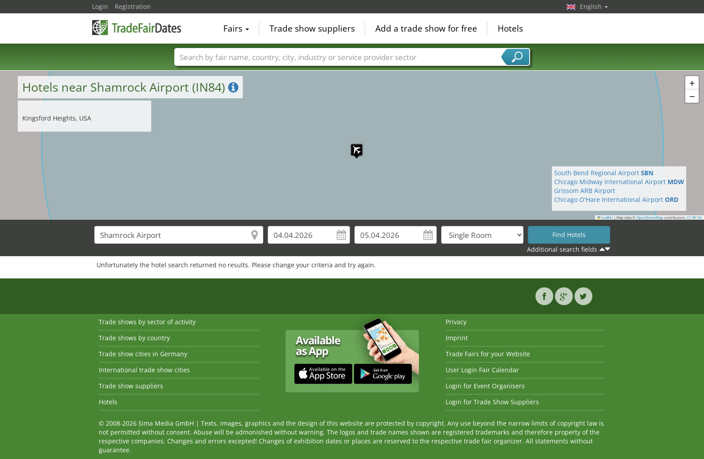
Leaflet (605, 217)
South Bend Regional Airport (604, 173)
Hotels (510, 28)
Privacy (456, 322)
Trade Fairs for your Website (488, 354)
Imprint (457, 338)
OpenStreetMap (649, 217)
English (594, 6)
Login (100, 6)
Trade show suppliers (312, 28)
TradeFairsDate (136, 27)
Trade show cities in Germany (143, 354)
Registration (133, 6)
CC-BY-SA (694, 217)
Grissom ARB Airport (584, 190)
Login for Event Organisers (485, 386)
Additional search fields (562, 249)
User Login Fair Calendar (482, 370)
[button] (352, 145)
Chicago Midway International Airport (619, 181)
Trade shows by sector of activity (147, 322)
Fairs (236, 28)
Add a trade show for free (426, 28)
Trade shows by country (134, 338)
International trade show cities (144, 370)
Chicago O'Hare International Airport (616, 199)
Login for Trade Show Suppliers (492, 402)
